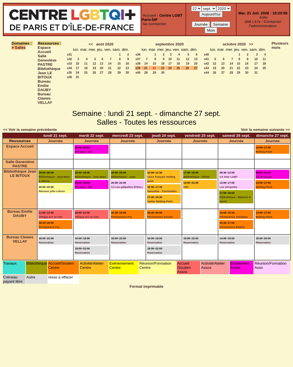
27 (101, 72)
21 (109, 68)
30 (127, 72)
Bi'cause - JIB (83, 151)
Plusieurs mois (280, 45)
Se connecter (154, 24)
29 (119, 72)
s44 (206, 72)
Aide (263, 17)
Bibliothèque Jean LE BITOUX (49, 73)
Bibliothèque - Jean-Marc (90, 176)
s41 (206, 59)
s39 (137, 68)
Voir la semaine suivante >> (265, 130)
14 (109, 63)
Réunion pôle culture (52, 191)
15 (119, 63)
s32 (69, 59)
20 (101, 68)
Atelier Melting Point (160, 201)
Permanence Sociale (160, 217)
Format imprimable (147, 286)
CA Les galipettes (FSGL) (127, 187)
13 (101, 63)
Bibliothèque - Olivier (196, 176)
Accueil (149, 15)
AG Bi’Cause (264, 176)
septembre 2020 (169, 44)
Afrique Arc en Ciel (50, 217)
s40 (137, 72)
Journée (55, 141)
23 (127, 68)
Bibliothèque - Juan (123, 176)
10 (77, 63)
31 (77, 77)
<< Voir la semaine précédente (30, 130)
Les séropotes (228, 187)
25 (86, 72)
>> (251, 44)
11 (86, 63)
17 (77, 68)
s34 (69, 68)
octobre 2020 (234, 44)
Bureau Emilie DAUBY (44, 85)
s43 (206, 68)
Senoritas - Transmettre (162, 191)
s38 (137, 63)
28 (109, 72)
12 (94, 63)
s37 (137, 59)
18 (86, 68)
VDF (186, 187)
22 (119, 68)
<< (91, 44)
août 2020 (105, 44)
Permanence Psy (49, 227)
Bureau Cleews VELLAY (45, 98)
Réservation (263, 242)
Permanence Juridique (233, 217)
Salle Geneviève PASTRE (47, 60)
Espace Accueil (44, 49)
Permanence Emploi (231, 227)
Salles (20, 47)
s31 (69, 54)
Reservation (46, 242)
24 (77, 72)
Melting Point (264, 151)
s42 (206, 63)
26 (94, 72)
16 (127, 63)
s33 (69, 63)
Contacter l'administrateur (265, 23)
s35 (69, 72)
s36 (69, 77)
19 (94, 68)
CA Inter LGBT (228, 176)
